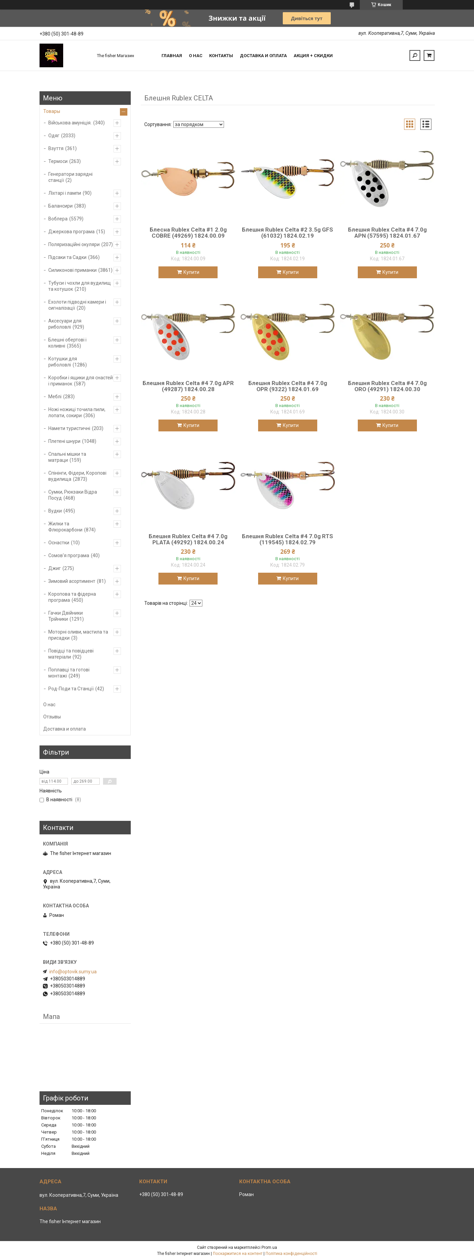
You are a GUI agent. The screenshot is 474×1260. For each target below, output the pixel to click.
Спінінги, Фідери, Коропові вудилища (77, 476)
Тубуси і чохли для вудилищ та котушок (79, 286)
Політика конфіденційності (291, 1253)
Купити (191, 272)
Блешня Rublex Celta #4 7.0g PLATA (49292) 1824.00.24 (188, 539)
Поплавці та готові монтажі (69, 673)
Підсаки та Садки (67, 257)
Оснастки (58, 542)
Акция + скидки (313, 55)
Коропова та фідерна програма (72, 597)
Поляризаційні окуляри (74, 244)
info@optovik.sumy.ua (73, 971)
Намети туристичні (69, 428)
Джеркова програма (71, 231)
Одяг (53, 135)
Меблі (54, 396)
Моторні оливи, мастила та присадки (78, 635)
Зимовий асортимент (71, 581)
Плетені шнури (64, 441)
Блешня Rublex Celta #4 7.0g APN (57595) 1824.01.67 (387, 233)
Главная (171, 55)
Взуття (56, 148)
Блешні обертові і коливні (67, 343)
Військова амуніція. (70, 122)
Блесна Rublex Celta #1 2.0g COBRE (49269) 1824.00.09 (188, 233)
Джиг (54, 568)
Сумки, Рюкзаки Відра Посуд (72, 495)
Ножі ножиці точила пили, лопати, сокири (76, 412)
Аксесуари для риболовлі (64, 324)
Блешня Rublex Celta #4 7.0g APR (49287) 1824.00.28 (188, 386)
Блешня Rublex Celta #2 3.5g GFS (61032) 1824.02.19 (287, 233)
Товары (51, 111)
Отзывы (52, 716)
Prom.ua (269, 1247)
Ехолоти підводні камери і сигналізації (77, 305)
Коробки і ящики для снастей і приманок (80, 380)
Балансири (60, 206)
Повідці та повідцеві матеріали (71, 654)
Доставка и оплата (263, 55)
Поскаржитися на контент (238, 1253)
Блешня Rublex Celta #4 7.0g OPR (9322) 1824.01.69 (287, 386)
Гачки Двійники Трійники (65, 616)
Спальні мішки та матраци (67, 457)
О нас (195, 55)
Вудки (55, 511)
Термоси (58, 161)
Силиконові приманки (72, 270)
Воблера (58, 218)
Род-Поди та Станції (71, 688)
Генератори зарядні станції (70, 177)
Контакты (221, 55)
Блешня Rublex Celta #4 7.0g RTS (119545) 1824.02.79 (287, 539)
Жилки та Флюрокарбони (65, 526)
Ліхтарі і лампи (64, 193)
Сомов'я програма (68, 555)
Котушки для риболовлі (62, 361)
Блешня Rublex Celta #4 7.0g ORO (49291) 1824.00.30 (387, 386)
